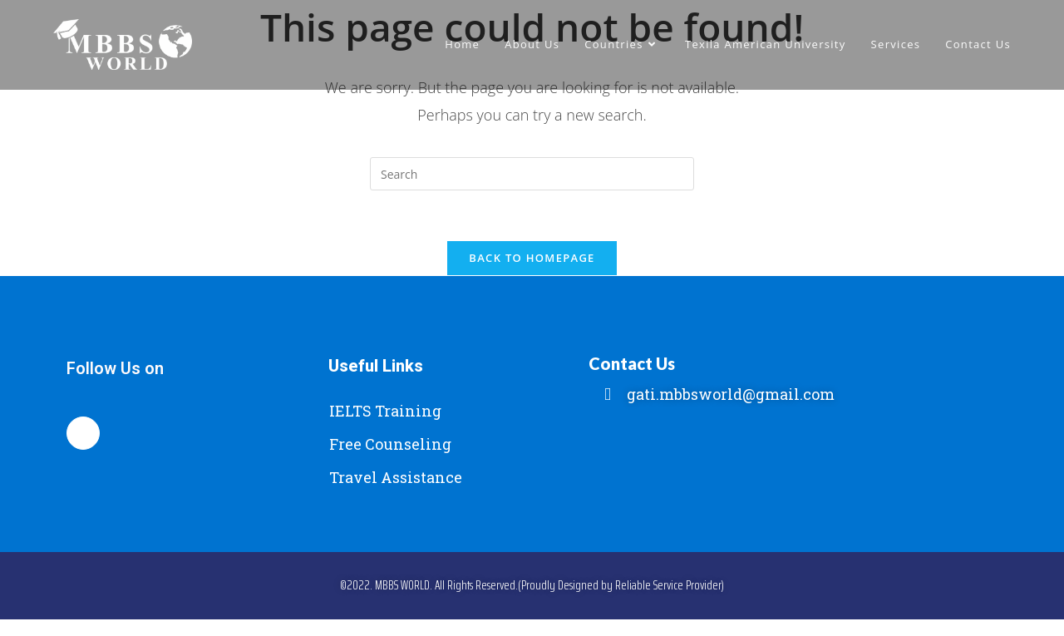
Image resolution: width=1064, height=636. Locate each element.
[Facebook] (83, 433)
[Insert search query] (532, 173)
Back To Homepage (531, 257)
